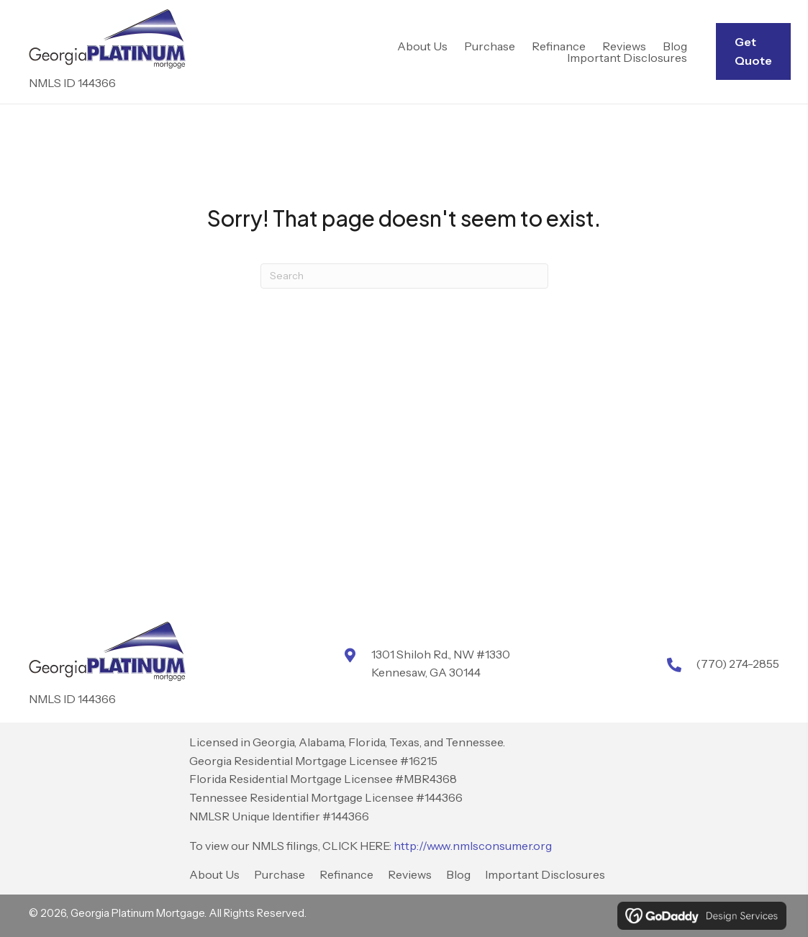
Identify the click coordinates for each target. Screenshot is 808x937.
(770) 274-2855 (737, 663)
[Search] (404, 276)
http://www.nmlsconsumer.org (473, 845)
